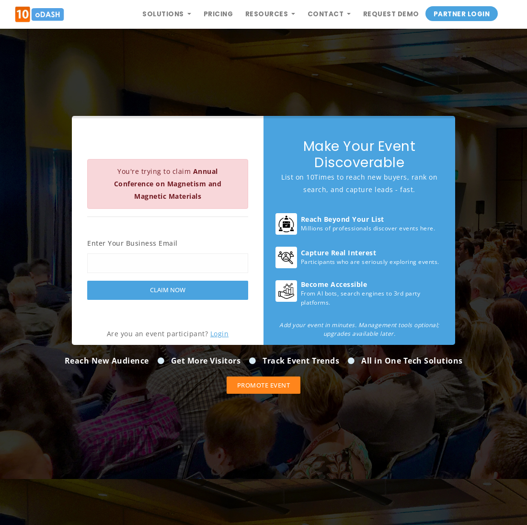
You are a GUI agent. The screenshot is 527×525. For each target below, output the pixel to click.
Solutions (163, 14)
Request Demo (391, 14)
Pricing (218, 14)
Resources (267, 14)
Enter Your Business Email (132, 243)
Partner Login (462, 14)
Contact (326, 14)
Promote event (263, 385)
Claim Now (167, 289)
